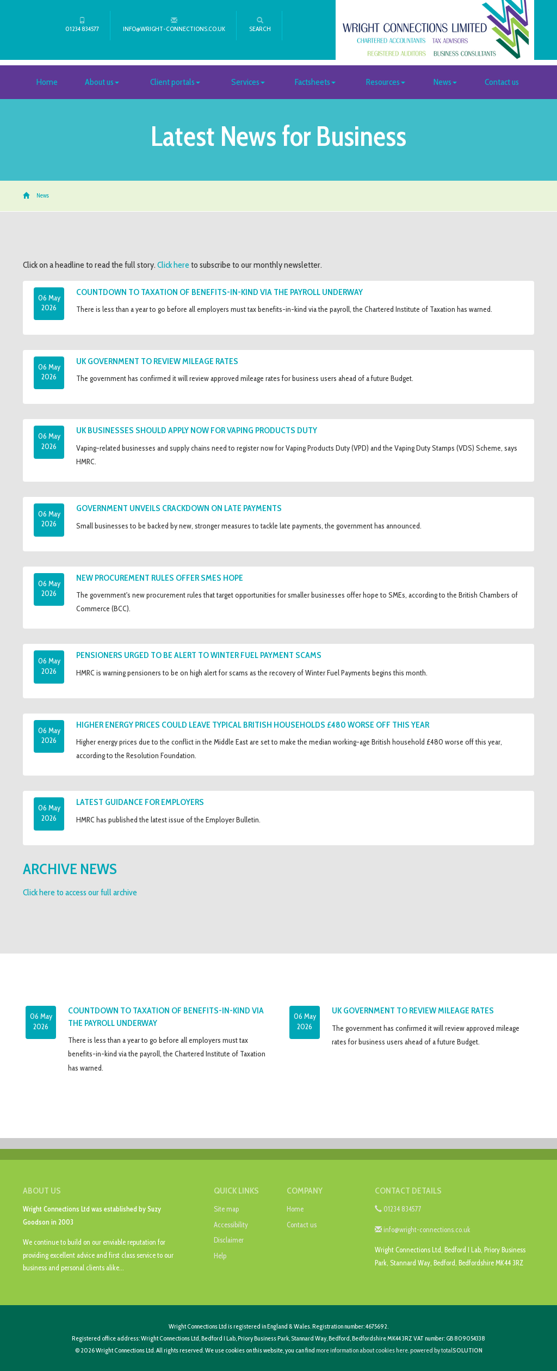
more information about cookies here (362, 1350)
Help (220, 1255)
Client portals (175, 82)
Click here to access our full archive (80, 892)
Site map (226, 1208)
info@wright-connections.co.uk (174, 25)
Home (47, 82)
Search (260, 25)
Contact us (502, 82)
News (445, 82)
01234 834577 (82, 25)
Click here (173, 265)
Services (248, 82)
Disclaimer (229, 1239)
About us (102, 82)
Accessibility (231, 1224)
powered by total (446, 1350)
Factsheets (315, 82)
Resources (385, 82)
